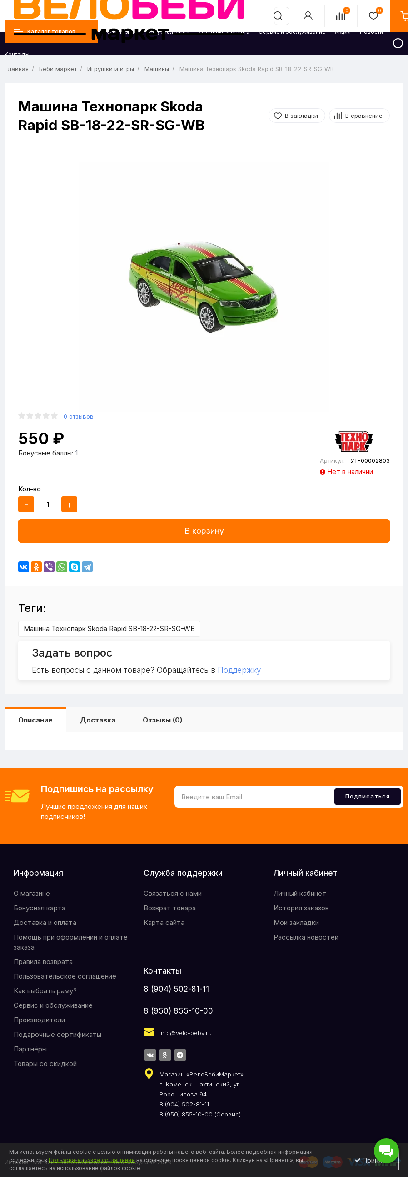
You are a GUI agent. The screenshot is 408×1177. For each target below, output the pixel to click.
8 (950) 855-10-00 (178, 1010)
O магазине (32, 893)
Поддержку (239, 670)
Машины (156, 68)
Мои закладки (296, 922)
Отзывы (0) (162, 720)
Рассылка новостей (306, 937)
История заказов (301, 908)
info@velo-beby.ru (185, 1032)
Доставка (97, 720)
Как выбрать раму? (45, 990)
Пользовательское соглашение (65, 976)
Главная (17, 68)
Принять (371, 1160)
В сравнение (364, 115)
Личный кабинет (300, 893)
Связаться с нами (173, 893)
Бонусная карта (39, 908)
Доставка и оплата (45, 922)
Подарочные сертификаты (57, 1034)
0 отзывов (79, 416)
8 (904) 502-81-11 (176, 989)
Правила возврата (43, 961)
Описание (35, 720)
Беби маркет (58, 68)
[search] (278, 16)
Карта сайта (164, 922)
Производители (39, 1019)
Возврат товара (170, 908)
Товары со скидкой (45, 1063)
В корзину (204, 530)
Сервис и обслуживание (53, 1005)
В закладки (301, 115)
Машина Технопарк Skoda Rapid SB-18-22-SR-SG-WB (109, 628)
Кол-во (29, 489)
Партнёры (30, 1049)
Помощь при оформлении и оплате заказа (71, 942)
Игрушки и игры (110, 68)
